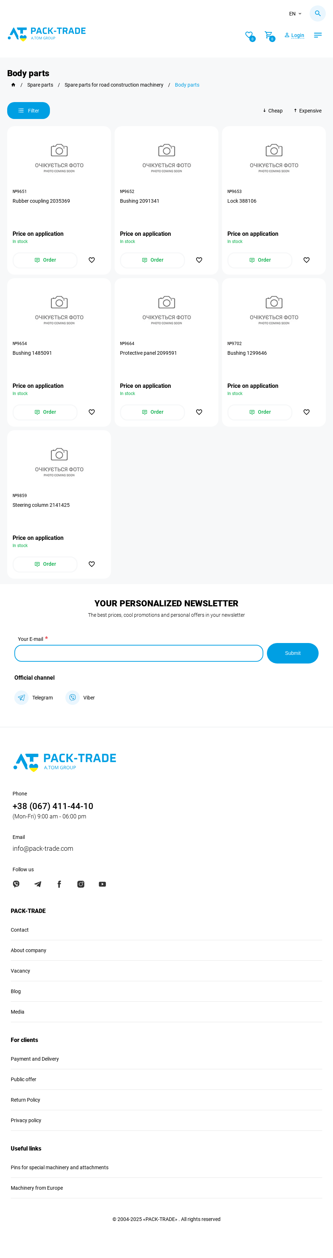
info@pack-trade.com (43, 848)
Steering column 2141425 (41, 505)
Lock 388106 (241, 201)
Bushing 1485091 (32, 353)
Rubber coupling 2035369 (41, 201)
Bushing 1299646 (247, 353)
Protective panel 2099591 (148, 353)
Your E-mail (30, 639)
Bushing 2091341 (139, 201)
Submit (293, 653)
